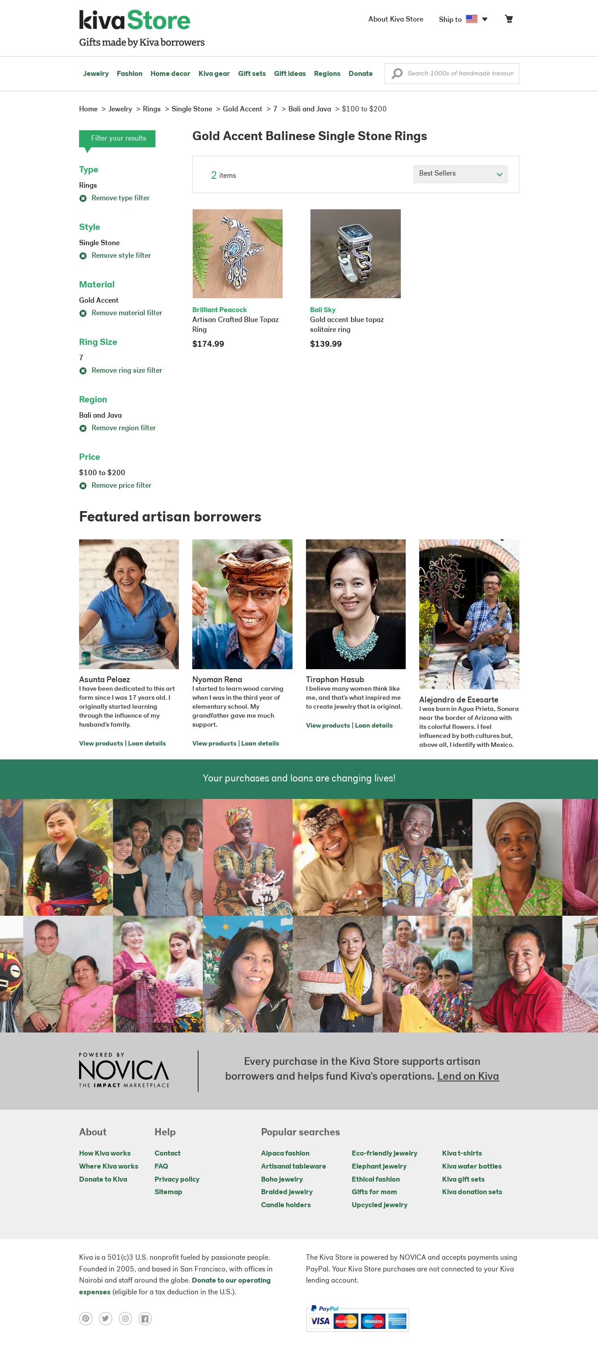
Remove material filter (120, 313)
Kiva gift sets (463, 1179)
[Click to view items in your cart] (508, 20)
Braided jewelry (287, 1192)
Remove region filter (117, 428)
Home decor (170, 74)
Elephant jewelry (379, 1166)
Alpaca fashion (285, 1153)
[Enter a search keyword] (452, 73)
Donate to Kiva (103, 1179)
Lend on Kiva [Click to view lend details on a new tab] (468, 1077)
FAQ (161, 1166)
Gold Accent (99, 300)
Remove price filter (115, 486)
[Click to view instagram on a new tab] (128, 1318)
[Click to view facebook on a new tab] (147, 1318)
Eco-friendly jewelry (384, 1153)
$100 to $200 (102, 473)
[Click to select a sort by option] (460, 174)
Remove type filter (114, 198)
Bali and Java (100, 415)
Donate (361, 74)
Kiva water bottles (472, 1166)
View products (101, 744)
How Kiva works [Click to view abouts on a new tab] (105, 1153)
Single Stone (99, 243)
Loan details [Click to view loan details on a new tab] (147, 744)
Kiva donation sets (472, 1192)
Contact (168, 1153)
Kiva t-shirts (462, 1153)
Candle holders (286, 1205)
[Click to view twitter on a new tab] (109, 1318)
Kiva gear (214, 74)
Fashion (129, 74)
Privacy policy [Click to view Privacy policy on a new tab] (177, 1179)
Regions (327, 74)
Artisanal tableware (293, 1166)
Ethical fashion (376, 1179)
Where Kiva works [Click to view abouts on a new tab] (108, 1166)
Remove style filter (115, 256)
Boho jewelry (282, 1179)
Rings (88, 186)
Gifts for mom (374, 1192)
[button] (397, 76)
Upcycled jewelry (380, 1205)
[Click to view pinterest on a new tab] (89, 1318)
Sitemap (168, 1192)
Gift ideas (290, 74)
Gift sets (252, 74)
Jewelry (96, 74)
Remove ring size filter (120, 371)
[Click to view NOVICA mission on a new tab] (124, 1071)
